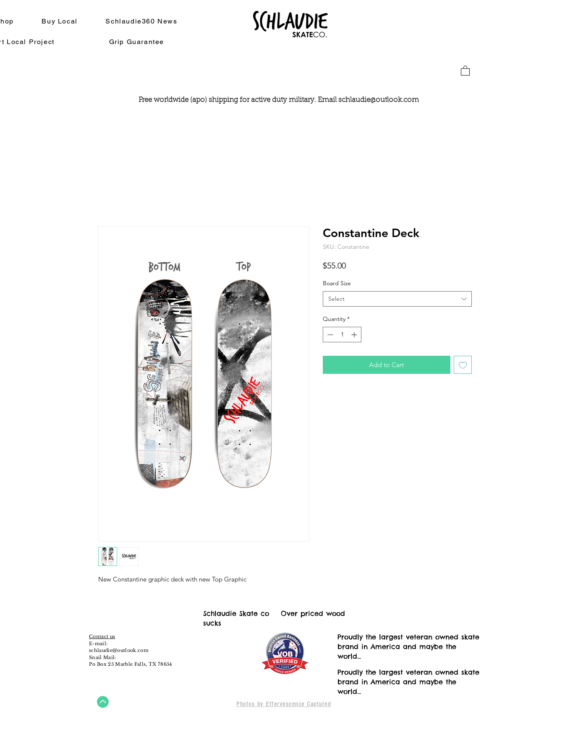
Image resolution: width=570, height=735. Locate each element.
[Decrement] (329, 334)
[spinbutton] (342, 334)
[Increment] (355, 334)
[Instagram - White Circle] (112, 626)
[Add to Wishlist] (463, 365)
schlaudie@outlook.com (378, 100)
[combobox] (397, 299)
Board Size (337, 283)
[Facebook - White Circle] (96, 626)
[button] (465, 70)
